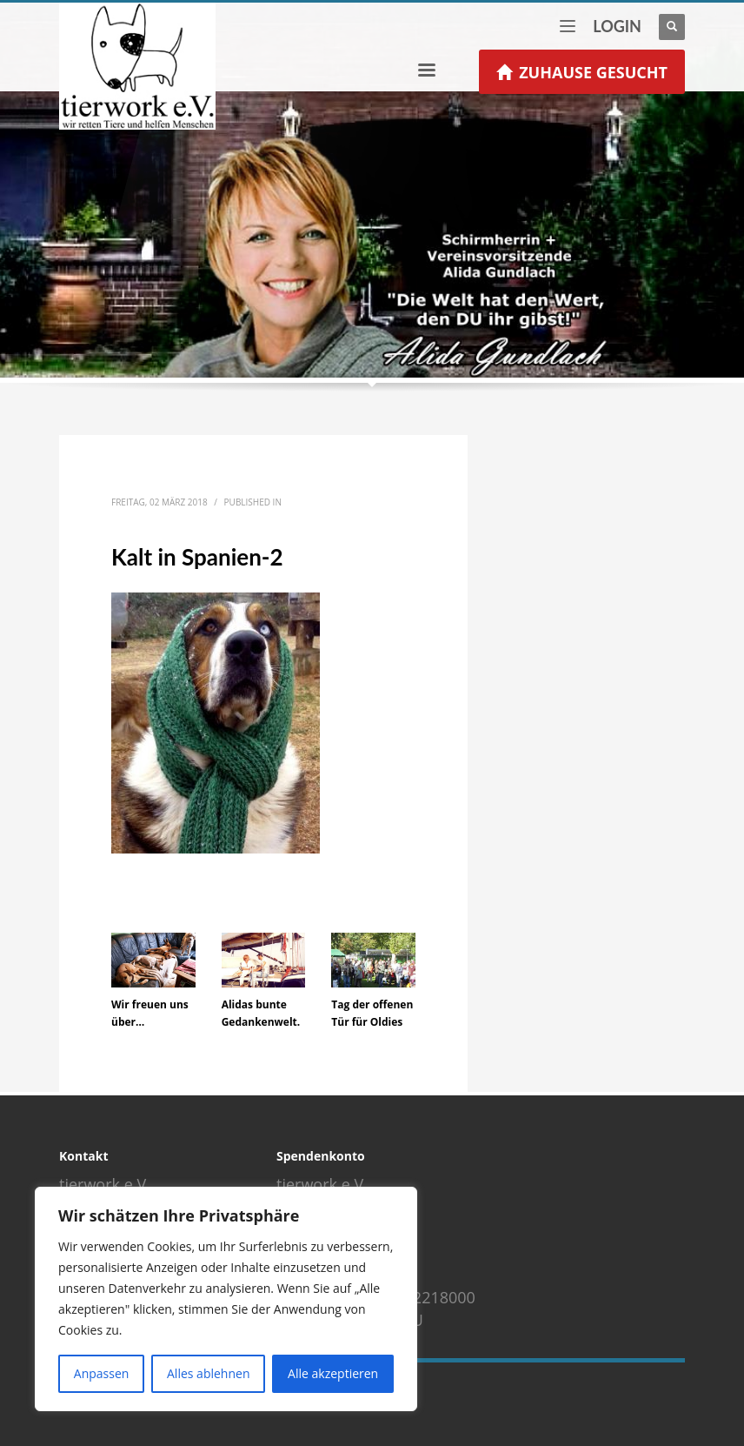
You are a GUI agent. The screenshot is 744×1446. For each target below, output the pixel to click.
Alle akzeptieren (333, 1373)
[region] (226, 1299)
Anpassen (102, 1373)
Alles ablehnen (208, 1373)
